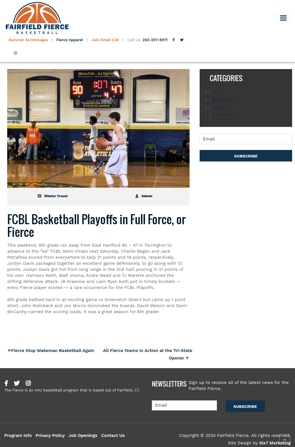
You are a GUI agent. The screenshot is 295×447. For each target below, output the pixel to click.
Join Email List (105, 40)
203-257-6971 (155, 40)
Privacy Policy (50, 435)
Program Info (18, 435)
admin (143, 196)
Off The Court (223, 100)
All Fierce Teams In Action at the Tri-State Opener (147, 354)
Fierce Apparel (69, 40)
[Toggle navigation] (283, 18)
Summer (218, 107)
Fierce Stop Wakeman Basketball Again (52, 350)
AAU (215, 92)
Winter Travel (52, 196)
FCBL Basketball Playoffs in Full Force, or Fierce (96, 225)
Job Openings (83, 435)
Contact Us (113, 435)
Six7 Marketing (275, 443)
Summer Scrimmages (29, 40)
